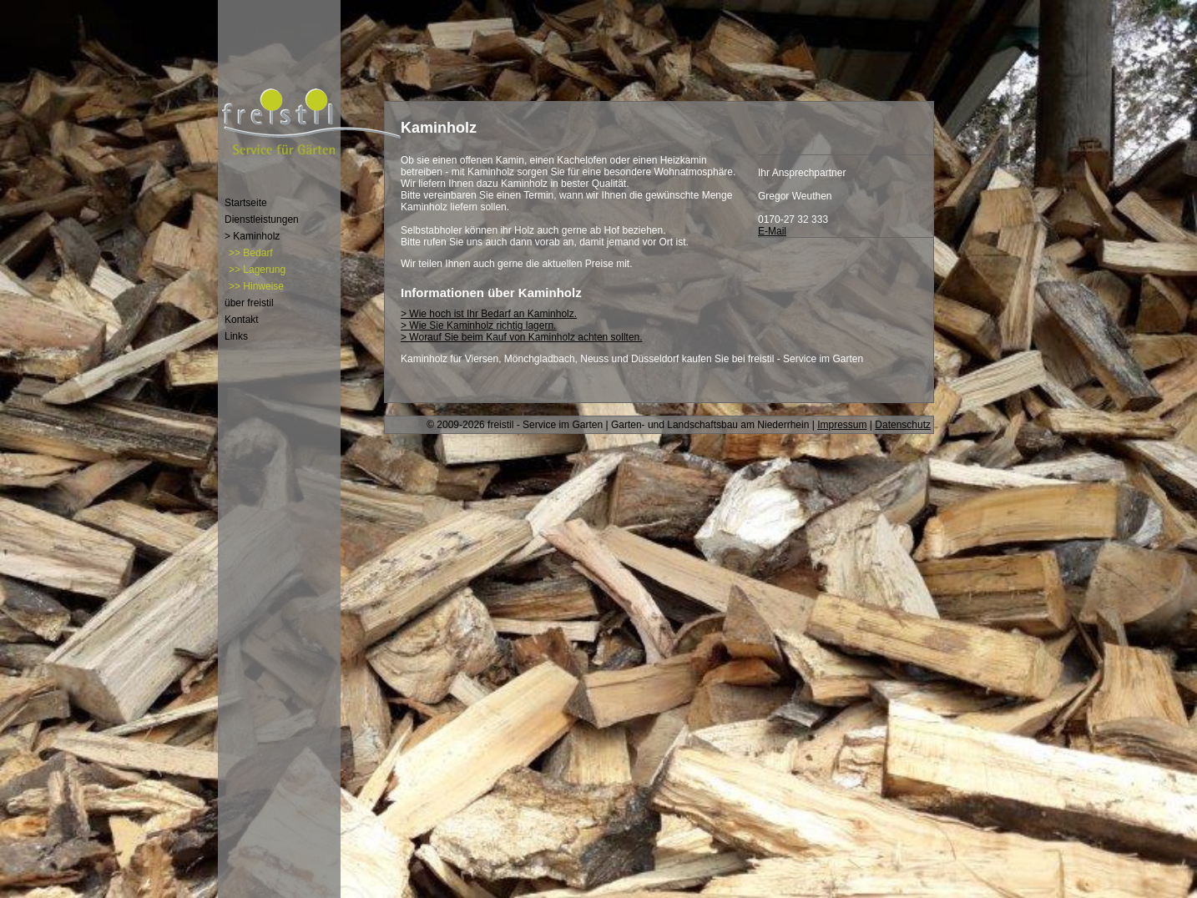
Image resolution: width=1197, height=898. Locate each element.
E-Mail (772, 231)
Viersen (481, 359)
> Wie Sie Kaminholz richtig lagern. (478, 325)
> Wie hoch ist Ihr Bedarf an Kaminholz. (489, 314)
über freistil (249, 303)
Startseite (246, 203)
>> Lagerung (257, 269)
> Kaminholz (252, 236)
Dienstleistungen (262, 219)
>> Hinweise (256, 286)
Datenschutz (903, 425)
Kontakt (242, 319)
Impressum (841, 425)
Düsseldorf (655, 359)
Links (236, 336)
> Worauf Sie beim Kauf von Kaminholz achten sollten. (522, 337)
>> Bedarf (251, 253)
